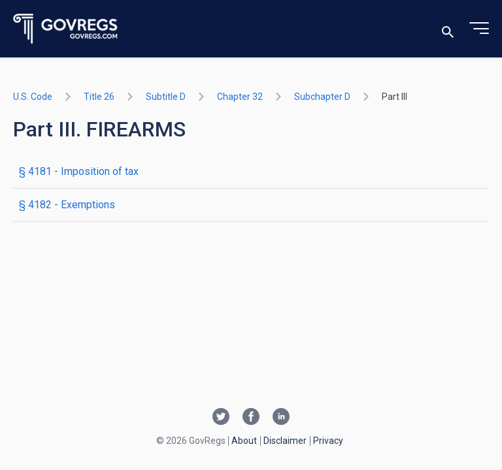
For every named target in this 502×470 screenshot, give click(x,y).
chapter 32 (240, 96)
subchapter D (322, 96)
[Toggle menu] (479, 28)
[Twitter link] (220, 418)
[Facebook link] (251, 418)
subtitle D (166, 96)
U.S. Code (32, 96)
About (244, 440)
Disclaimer (285, 440)
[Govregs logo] (65, 29)
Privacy (328, 440)
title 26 (99, 96)
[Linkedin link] (281, 418)
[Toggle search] (448, 29)
